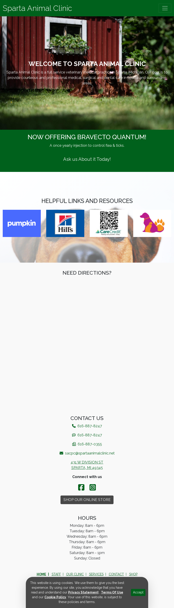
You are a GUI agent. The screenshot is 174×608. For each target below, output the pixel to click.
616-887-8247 (87, 435)
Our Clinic (75, 574)
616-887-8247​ (87, 426)
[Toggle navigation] (165, 8)
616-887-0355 (87, 444)
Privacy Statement (83, 592)
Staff (56, 574)
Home (41, 574)
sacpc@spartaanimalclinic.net (87, 453)
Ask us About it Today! (87, 159)
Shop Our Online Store (87, 500)
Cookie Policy (55, 597)
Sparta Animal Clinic (37, 8)
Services (96, 574)
